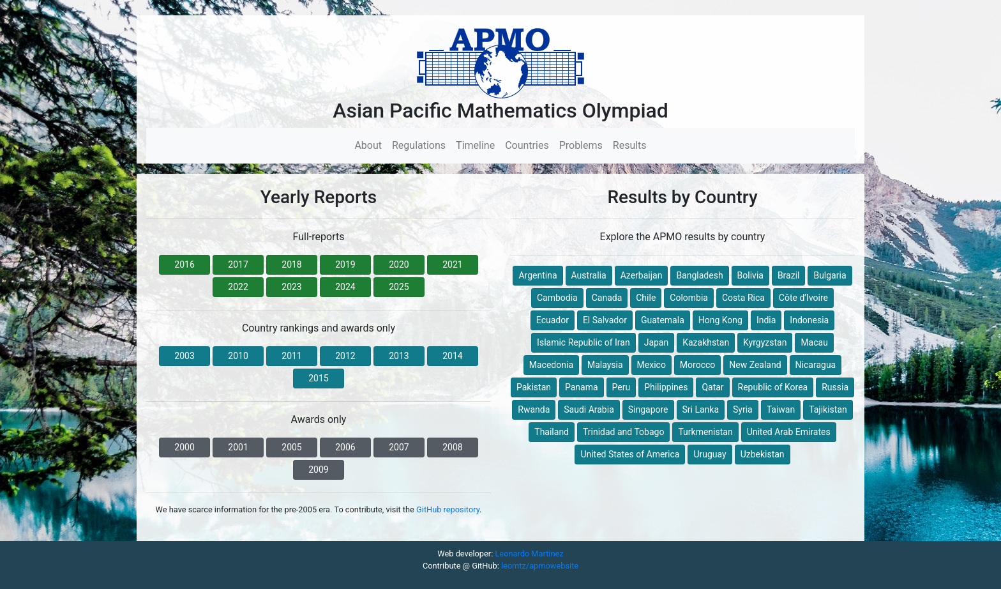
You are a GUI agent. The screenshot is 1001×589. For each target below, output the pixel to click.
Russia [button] (835, 387)
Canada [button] (607, 298)
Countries (526, 145)
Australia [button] (588, 275)
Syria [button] (743, 409)
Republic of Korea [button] (773, 387)
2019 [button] (345, 264)
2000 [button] (184, 447)
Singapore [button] (648, 409)
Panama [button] (581, 387)
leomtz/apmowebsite (539, 565)
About (370, 144)
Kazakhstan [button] (705, 342)
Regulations (419, 145)
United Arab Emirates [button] (789, 432)
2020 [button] (399, 264)
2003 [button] (184, 356)
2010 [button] (238, 356)
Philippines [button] (666, 387)
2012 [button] (345, 356)
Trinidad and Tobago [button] (623, 432)
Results (630, 145)
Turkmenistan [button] (705, 432)
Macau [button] (814, 342)
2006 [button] (345, 447)
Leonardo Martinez (529, 553)
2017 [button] (238, 264)
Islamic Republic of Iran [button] (583, 342)
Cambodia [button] (557, 298)
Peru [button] (621, 387)
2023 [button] (291, 287)
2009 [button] (318, 469)
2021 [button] (452, 264)
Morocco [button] (697, 365)
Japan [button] (656, 342)
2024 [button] (345, 287)
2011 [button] (291, 356)
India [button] (766, 320)
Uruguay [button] (709, 454)
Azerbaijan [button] (642, 275)
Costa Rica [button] (743, 298)
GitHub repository (447, 509)
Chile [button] (646, 298)
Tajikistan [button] (828, 409)
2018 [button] (291, 264)
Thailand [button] (551, 432)
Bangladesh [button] (699, 275)
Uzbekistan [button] (763, 454)
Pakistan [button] (533, 387)
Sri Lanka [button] (700, 409)
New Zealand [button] (755, 365)
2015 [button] (318, 378)
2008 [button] (452, 447)
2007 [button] (399, 447)
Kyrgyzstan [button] (764, 342)
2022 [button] (238, 287)
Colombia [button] (689, 298)
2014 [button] (452, 356)
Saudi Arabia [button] (589, 409)
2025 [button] (399, 287)
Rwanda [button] (534, 409)
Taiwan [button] (781, 409)
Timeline (475, 145)
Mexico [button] (651, 365)
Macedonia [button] (551, 365)
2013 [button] (399, 356)
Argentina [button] (537, 275)
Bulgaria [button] (829, 275)
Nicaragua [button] (815, 365)
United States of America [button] (629, 454)
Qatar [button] (712, 387)
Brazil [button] (789, 275)
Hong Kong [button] (720, 320)
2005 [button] (291, 447)
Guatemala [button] (662, 320)
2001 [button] (238, 447)
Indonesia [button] (809, 320)
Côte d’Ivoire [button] (803, 298)
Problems (581, 145)
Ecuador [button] (552, 320)
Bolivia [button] (750, 275)
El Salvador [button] (605, 320)
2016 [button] (184, 264)
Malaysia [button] (605, 365)
